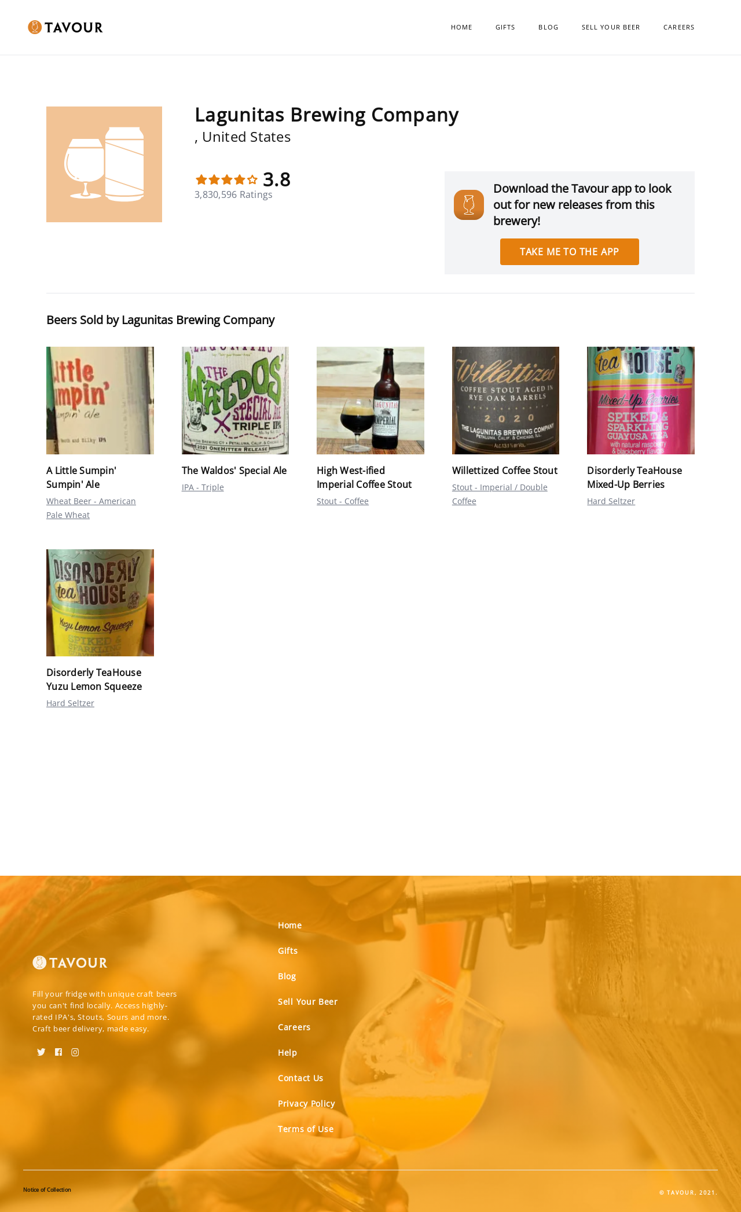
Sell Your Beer (611, 27)
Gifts (506, 27)
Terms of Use (305, 1128)
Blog (548, 27)
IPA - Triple (203, 487)
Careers (679, 27)
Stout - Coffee (343, 500)
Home (461, 27)
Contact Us (301, 1078)
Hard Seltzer (611, 500)
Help (288, 1052)
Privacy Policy (306, 1103)
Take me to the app (569, 251)
